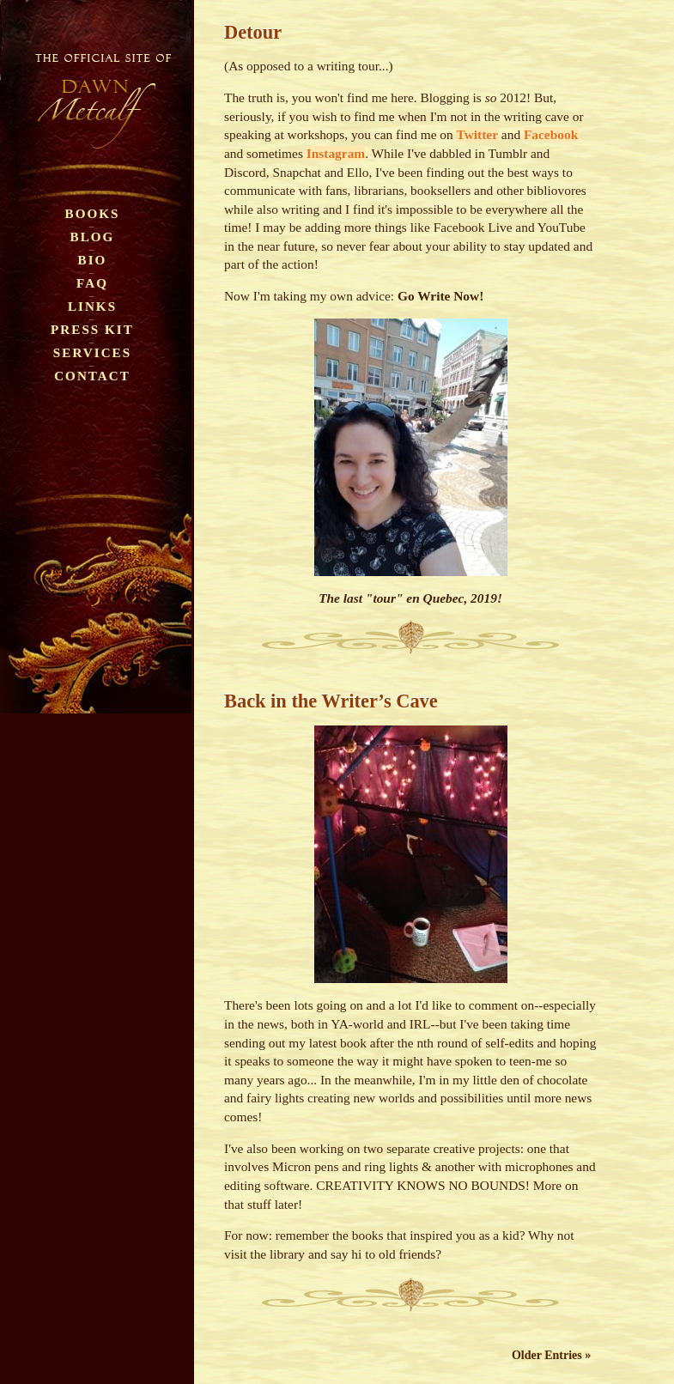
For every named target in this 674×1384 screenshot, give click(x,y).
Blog (92, 236)
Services (92, 352)
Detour (253, 32)
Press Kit (92, 329)
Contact (92, 375)
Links (92, 306)
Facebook (551, 134)
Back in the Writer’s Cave (331, 701)
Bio (92, 259)
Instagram (336, 153)
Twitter (477, 134)
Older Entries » (551, 1355)
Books (92, 213)
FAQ (92, 283)
